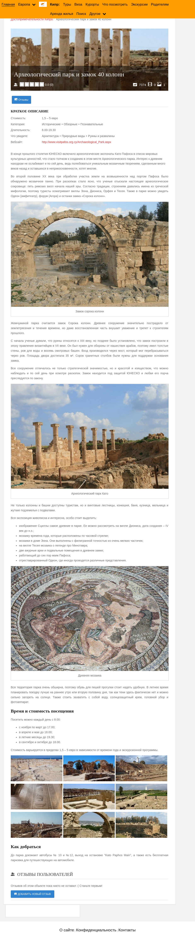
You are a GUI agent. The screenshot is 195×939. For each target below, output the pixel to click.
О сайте (66, 930)
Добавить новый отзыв (32, 894)
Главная (8, 4)
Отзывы (21, 100)
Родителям (159, 4)
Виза (78, 4)
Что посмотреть (115, 4)
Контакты (127, 930)
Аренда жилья (61, 14)
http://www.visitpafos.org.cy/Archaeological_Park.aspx (76, 142)
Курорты (92, 4)
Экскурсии (139, 4)
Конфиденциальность (96, 930)
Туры (67, 4)
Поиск (81, 14)
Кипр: (55, 4)
